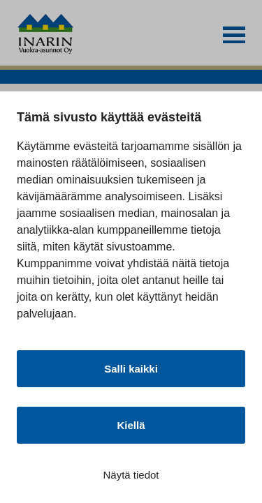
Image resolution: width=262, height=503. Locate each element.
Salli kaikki (131, 369)
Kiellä (131, 425)
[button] (234, 35)
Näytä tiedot (131, 475)
